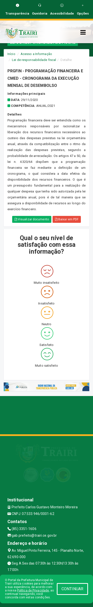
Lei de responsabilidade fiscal (34, 60)
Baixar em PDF (67, 219)
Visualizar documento (32, 219)
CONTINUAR (72, 589)
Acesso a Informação (36, 54)
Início (11, 54)
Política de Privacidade (33, 590)
